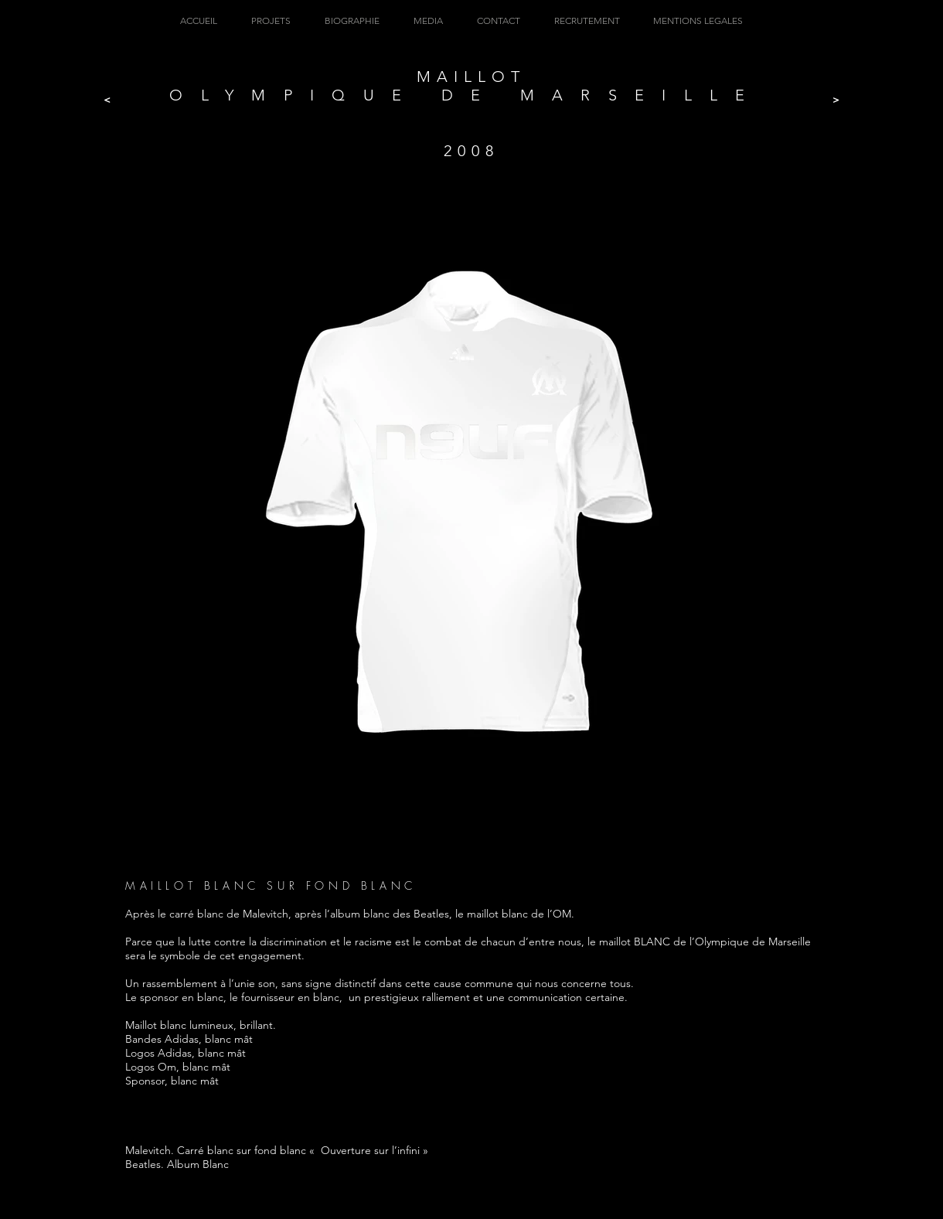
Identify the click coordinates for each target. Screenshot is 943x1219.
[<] (107, 100)
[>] (836, 100)
